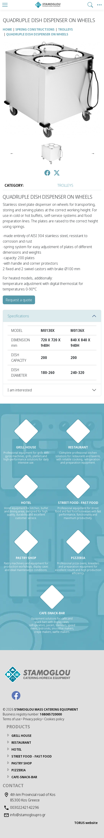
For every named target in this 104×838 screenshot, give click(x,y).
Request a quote (19, 299)
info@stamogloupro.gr (28, 814)
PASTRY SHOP (21, 763)
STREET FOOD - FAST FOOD (31, 756)
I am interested (20, 390)
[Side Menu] (99, 5)
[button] (90, 5)
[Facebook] (16, 695)
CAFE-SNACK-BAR (24, 777)
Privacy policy (32, 719)
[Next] (92, 154)
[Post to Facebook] (47, 173)
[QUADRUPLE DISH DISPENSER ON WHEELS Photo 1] (52, 154)
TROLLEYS (65, 185)
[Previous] (11, 154)
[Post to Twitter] (57, 173)
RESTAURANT (21, 742)
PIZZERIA (18, 770)
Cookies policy (54, 719)
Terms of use (12, 719)
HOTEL (16, 749)
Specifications (18, 316)
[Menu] (5, 5)
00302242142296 (24, 807)
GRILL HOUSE (21, 735)
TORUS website (86, 823)
